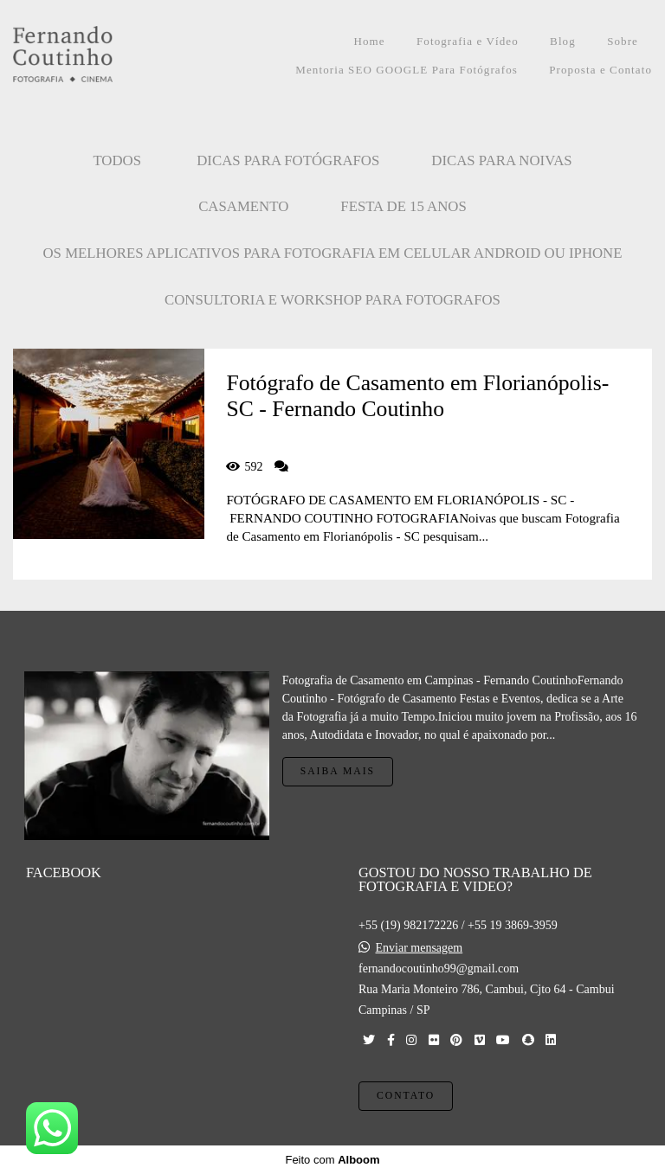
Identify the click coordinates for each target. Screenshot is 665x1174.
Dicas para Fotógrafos (288, 160)
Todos (117, 160)
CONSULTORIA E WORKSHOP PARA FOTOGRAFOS (332, 300)
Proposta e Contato (600, 69)
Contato (406, 1095)
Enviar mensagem (419, 948)
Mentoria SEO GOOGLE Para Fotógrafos (406, 69)
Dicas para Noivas (501, 160)
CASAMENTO (243, 206)
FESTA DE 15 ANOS (403, 206)
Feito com (332, 1159)
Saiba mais (337, 771)
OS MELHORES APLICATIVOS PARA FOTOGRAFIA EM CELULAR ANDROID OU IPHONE (333, 253)
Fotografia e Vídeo (467, 41)
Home (368, 41)
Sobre (622, 41)
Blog (563, 41)
